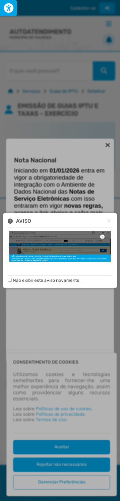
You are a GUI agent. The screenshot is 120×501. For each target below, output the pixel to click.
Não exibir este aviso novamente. (47, 280)
